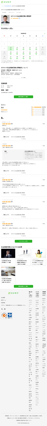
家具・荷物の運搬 (30, 353)
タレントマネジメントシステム (37, 400)
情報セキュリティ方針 (12, 418)
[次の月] (45, 33)
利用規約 (7, 415)
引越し (30, 315)
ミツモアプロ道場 (43, 365)
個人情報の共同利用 (22, 418)
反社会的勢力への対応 (37, 415)
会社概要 (3, 297)
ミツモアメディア (43, 325)
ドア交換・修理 (30, 374)
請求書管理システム (37, 384)
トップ (3, 6)
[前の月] (2, 33)
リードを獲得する (43, 359)
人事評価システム (37, 371)
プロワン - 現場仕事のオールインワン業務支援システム (13, 305)
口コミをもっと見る (23, 241)
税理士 (30, 391)
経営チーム (3, 300)
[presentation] (4, 12)
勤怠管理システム (37, 346)
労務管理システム (37, 377)
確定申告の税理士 (30, 395)
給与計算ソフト (37, 352)
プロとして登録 (43, 352)
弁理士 (37, 319)
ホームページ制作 (37, 328)
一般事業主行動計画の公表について (23, 420)
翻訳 (37, 337)
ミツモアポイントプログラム (33, 418)
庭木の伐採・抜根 (30, 328)
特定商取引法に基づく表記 (26, 415)
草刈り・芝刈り (30, 359)
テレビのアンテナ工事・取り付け (30, 336)
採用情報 (3, 302)
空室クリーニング (30, 387)
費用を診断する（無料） (23, 96)
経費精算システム (37, 358)
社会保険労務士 (8, 6)
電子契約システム (37, 365)
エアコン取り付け (30, 310)
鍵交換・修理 (30, 380)
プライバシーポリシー (14, 415)
